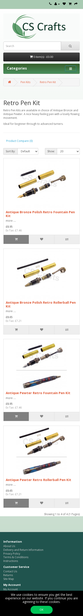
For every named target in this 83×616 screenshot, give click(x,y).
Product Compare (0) (19, 141)
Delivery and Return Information (23, 550)
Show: (51, 151)
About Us (9, 546)
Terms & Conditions (15, 557)
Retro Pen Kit (48, 82)
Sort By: (10, 151)
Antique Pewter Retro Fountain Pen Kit (38, 393)
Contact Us (10, 571)
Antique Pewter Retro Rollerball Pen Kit (38, 479)
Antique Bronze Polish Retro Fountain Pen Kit (40, 214)
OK (41, 610)
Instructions (10, 561)
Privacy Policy (11, 553)
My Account (10, 589)
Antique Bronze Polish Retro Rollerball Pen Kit (41, 304)
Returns (8, 575)
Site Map (8, 579)
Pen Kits (25, 82)
